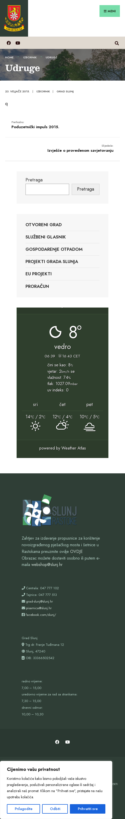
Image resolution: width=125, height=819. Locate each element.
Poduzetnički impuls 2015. (35, 125)
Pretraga (34, 180)
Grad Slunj (65, 91)
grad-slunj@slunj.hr (39, 601)
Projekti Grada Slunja (52, 261)
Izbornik (30, 57)
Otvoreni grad (44, 225)
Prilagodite (23, 808)
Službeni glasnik (46, 237)
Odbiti (55, 808)
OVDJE (76, 551)
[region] (56, 790)
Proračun (37, 286)
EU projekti (39, 274)
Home (9, 57)
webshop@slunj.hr (46, 564)
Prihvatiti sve (88, 808)
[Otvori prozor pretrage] (116, 42)
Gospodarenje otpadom (54, 249)
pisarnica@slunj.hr (39, 608)
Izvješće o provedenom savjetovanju (80, 148)
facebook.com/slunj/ (41, 614)
